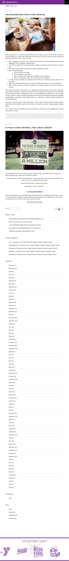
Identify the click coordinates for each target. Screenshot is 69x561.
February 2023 (12, 302)
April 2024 (11, 275)
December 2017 (13, 398)
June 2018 (11, 386)
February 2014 (12, 475)
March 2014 (12, 472)
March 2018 (12, 392)
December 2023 (13, 287)
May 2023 (11, 296)
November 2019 (13, 346)
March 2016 (12, 426)
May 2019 (11, 361)
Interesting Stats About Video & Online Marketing (25, 14)
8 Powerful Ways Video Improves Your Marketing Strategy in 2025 (26, 219)
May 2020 (11, 330)
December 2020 (13, 318)
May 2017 (11, 407)
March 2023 (12, 299)
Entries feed (12, 512)
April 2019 (11, 364)
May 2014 (11, 466)
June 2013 (11, 484)
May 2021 (11, 315)
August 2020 (12, 324)
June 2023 (11, 293)
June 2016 (11, 423)
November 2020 (13, 321)
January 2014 (12, 478)
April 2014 (11, 469)
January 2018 (12, 395)
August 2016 (12, 419)
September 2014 (13, 456)
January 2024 (12, 284)
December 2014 (13, 447)
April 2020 (11, 333)
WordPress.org (12, 518)
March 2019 (12, 367)
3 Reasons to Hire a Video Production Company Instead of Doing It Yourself (32, 242)
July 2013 (11, 481)
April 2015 (11, 441)
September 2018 (13, 379)
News (10, 498)
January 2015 (12, 444)
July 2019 (11, 355)
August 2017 (12, 404)
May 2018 (11, 389)
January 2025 (12, 265)
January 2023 (12, 305)
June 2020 (11, 327)
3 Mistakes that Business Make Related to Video (21, 231)
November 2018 (13, 373)
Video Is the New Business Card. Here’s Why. (20, 222)
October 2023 (12, 290)
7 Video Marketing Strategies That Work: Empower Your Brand (25, 225)
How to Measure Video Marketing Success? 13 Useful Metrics (25, 228)
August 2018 (12, 382)
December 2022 (13, 309)
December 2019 (13, 342)
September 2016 (13, 416)
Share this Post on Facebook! (34, 202)
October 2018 (12, 376)
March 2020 (12, 336)
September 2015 (13, 435)
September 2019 (13, 349)
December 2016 (13, 413)
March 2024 (12, 278)
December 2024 (13, 268)
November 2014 (13, 450)
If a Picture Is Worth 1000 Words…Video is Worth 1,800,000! (28, 127)
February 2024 (12, 281)
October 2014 (12, 453)
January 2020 (12, 339)
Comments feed (13, 515)
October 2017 (12, 401)
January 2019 (12, 370)
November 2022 (13, 312)
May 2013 (11, 487)
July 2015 (11, 438)
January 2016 (12, 429)
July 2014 (11, 460)
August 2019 (12, 352)
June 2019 (11, 358)
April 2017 (11, 410)
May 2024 (11, 272)
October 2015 (12, 432)
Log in (10, 509)
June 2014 (11, 463)
